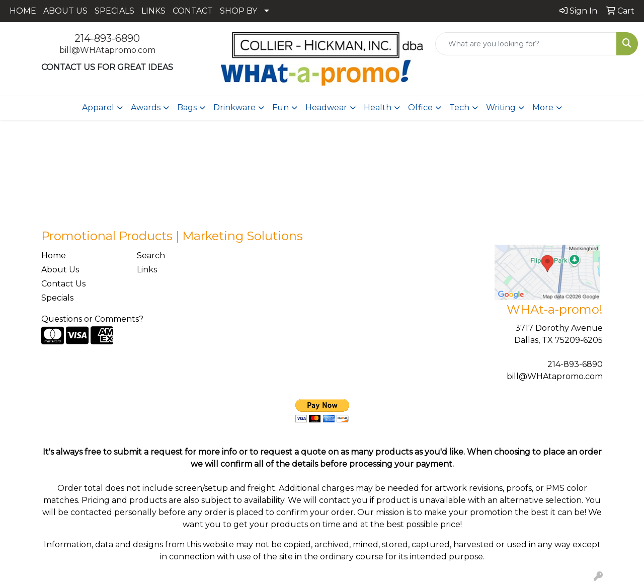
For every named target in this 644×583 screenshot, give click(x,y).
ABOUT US (65, 11)
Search (151, 255)
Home (53, 255)
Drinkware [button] (234, 107)
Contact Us (63, 283)
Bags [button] (187, 107)
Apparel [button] (98, 107)
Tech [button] (459, 107)
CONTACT (193, 11)
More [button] (542, 107)
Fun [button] (280, 107)
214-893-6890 (107, 38)
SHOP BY (238, 11)
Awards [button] (145, 107)
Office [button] (420, 107)
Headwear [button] (326, 107)
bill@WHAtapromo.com (107, 50)
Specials (57, 298)
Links (147, 269)
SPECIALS (114, 11)
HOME (23, 11)
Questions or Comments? (92, 319)
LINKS (153, 11)
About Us (60, 269)
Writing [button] (501, 107)
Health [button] (377, 107)
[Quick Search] (526, 43)
